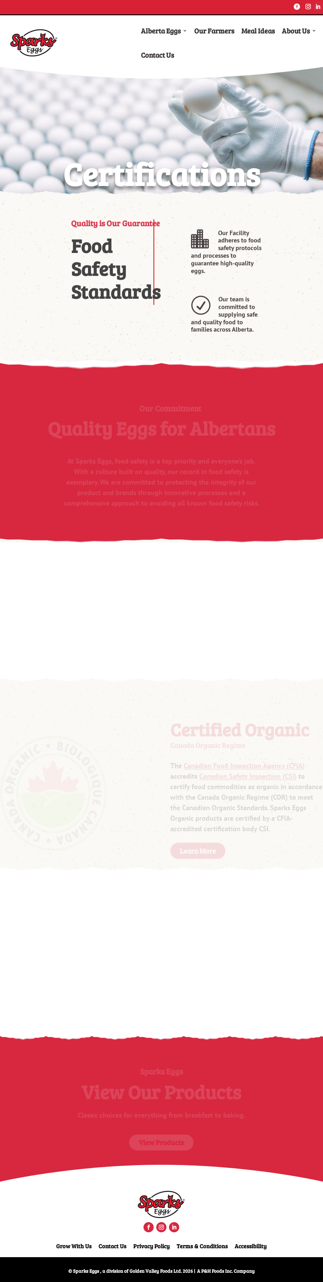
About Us (296, 30)
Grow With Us (74, 1245)
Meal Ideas (258, 30)
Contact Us (157, 55)
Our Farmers (214, 30)
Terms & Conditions (202, 1245)
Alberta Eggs (161, 30)
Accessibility (251, 1245)
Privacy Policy (151, 1245)
